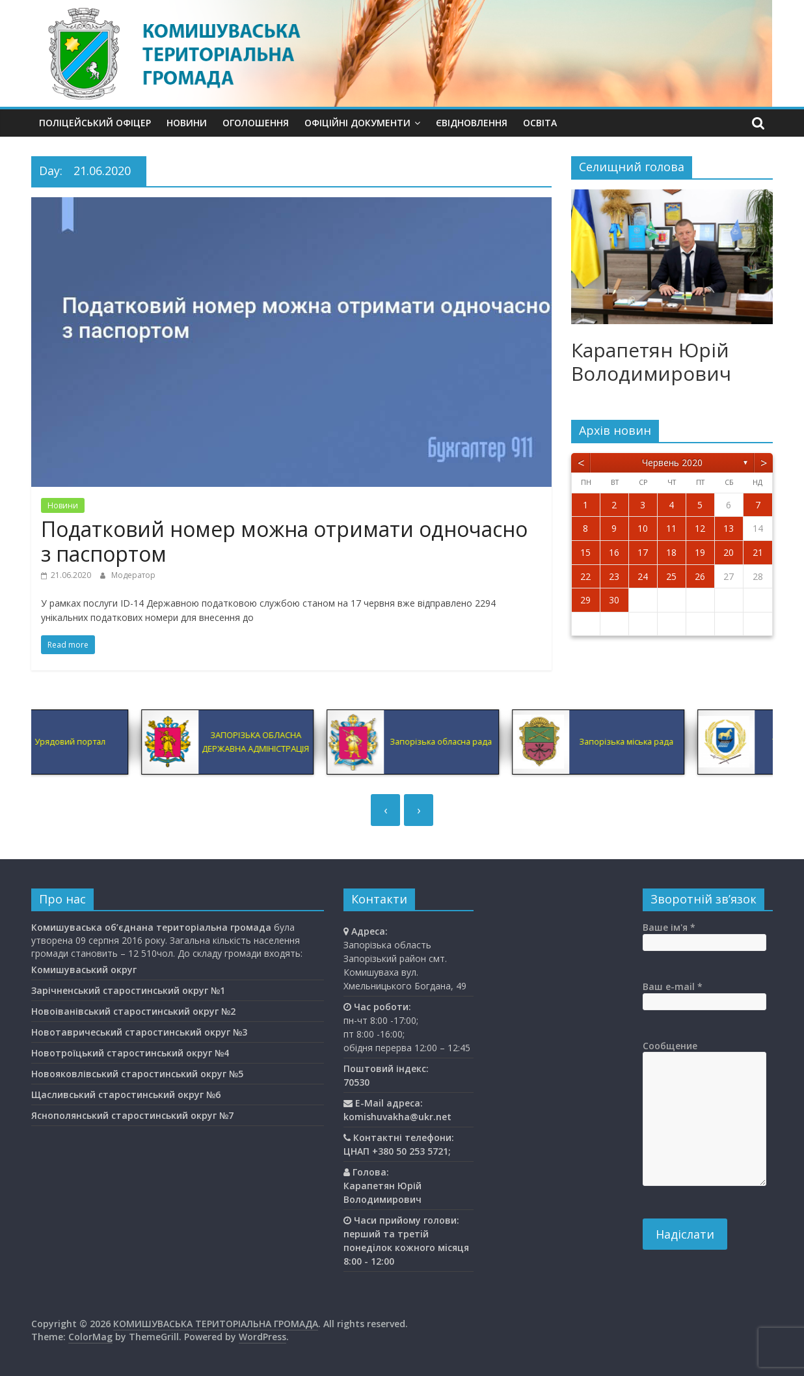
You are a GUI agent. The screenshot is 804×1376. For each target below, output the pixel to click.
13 (728, 528)
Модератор (133, 575)
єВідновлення (471, 123)
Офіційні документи (357, 123)
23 (614, 576)
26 (700, 576)
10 (642, 528)
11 (671, 528)
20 (728, 552)
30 (614, 600)
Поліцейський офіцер (95, 123)
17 (642, 552)
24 (642, 576)
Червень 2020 (672, 462)
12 (700, 528)
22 (585, 576)
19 (700, 552)
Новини (187, 123)
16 (614, 552)
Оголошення (255, 123)
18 (671, 552)
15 (585, 552)
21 (758, 552)
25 (671, 576)
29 (585, 600)
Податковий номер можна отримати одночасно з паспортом (284, 541)
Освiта (540, 123)
